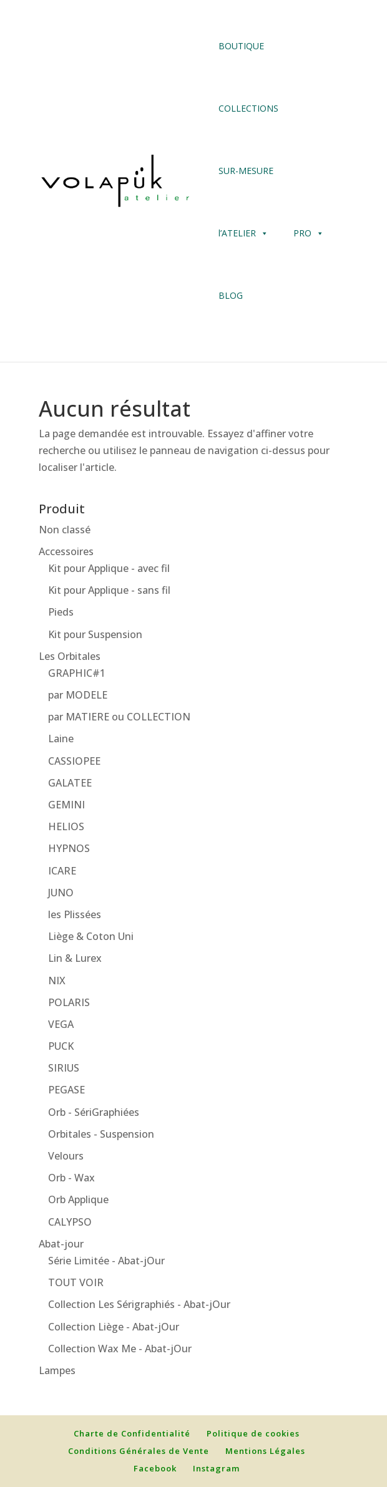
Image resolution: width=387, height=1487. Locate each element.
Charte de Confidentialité (132, 1433)
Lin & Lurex (75, 958)
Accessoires (66, 551)
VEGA (61, 1024)
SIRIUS (63, 1068)
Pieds (61, 612)
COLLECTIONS (248, 108)
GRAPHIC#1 (76, 673)
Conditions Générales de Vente (138, 1450)
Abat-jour (61, 1244)
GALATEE (70, 783)
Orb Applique (78, 1199)
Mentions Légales (265, 1450)
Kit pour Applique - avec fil (109, 568)
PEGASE (66, 1090)
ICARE (62, 871)
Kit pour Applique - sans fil (109, 590)
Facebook (155, 1468)
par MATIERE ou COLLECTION (119, 717)
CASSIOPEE (74, 761)
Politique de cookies (253, 1433)
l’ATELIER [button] (243, 233)
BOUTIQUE (241, 46)
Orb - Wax (71, 1177)
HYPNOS (69, 848)
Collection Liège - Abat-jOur (113, 1327)
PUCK (61, 1046)
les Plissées (74, 914)
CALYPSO (70, 1222)
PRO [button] (302, 233)
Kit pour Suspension (95, 634)
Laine (61, 738)
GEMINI (66, 804)
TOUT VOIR (76, 1282)
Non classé (65, 529)
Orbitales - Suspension (101, 1134)
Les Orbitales (69, 656)
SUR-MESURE (245, 171)
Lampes (57, 1370)
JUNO (61, 892)
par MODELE (77, 695)
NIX (57, 980)
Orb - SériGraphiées (93, 1112)
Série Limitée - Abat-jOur (106, 1260)
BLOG (230, 295)
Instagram (216, 1468)
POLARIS (69, 1002)
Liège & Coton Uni (91, 936)
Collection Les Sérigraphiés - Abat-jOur (139, 1304)
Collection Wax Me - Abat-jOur (120, 1348)
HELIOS (66, 826)
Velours (66, 1156)
